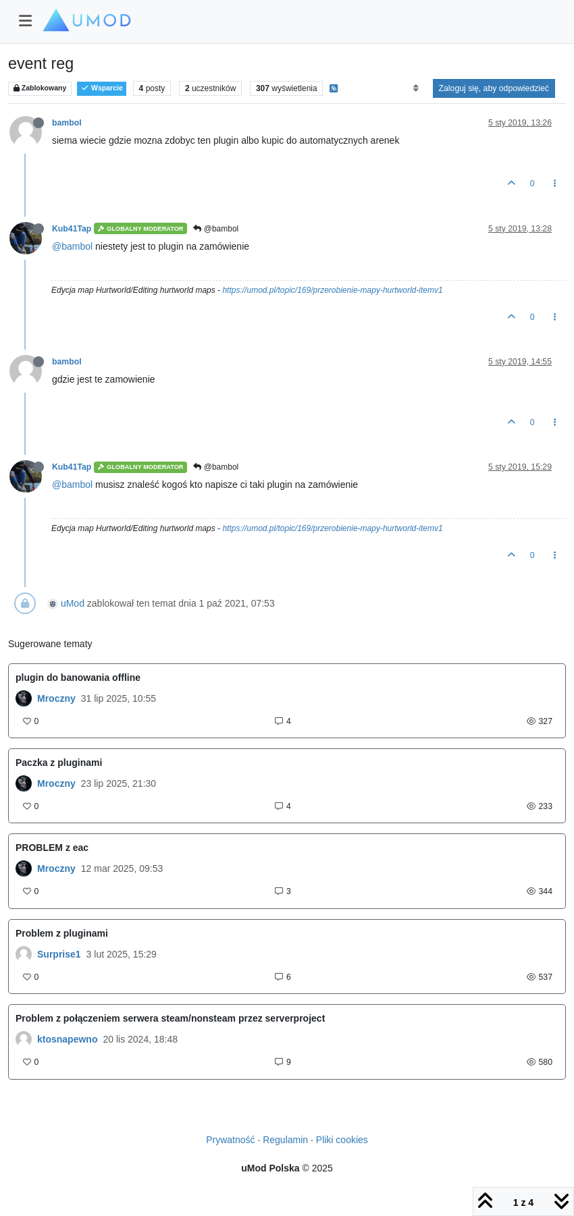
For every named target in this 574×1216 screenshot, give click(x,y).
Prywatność (230, 1139)
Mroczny (56, 698)
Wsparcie (101, 88)
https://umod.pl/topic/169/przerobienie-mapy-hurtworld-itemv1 (332, 290)
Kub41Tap (71, 228)
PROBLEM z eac (52, 847)
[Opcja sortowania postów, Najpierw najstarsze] (416, 88)
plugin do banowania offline (78, 677)
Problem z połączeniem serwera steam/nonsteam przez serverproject (170, 1018)
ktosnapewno (67, 1039)
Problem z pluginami (62, 933)
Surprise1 (59, 954)
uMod (72, 603)
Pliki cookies (342, 1139)
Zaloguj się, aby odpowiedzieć (494, 88)
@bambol (215, 228)
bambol (67, 123)
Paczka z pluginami (59, 762)
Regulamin (285, 1139)
